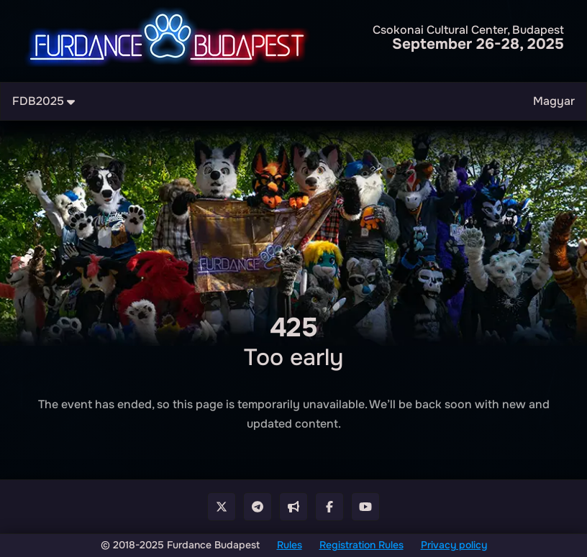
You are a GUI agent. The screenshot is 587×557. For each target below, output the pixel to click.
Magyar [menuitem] (554, 101)
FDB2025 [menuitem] (43, 101)
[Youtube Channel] (365, 506)
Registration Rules (361, 544)
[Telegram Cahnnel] (293, 506)
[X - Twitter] (221, 506)
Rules (289, 544)
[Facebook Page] (329, 506)
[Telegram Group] (257, 506)
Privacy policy (454, 544)
